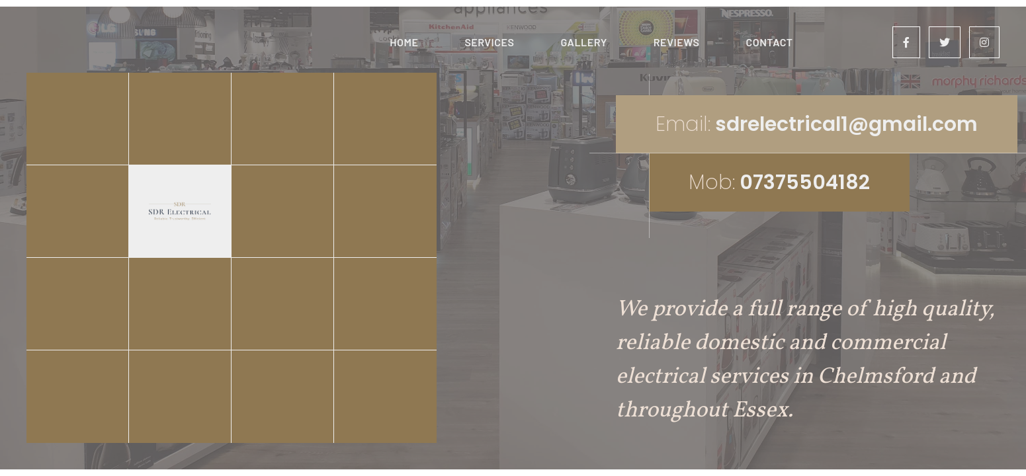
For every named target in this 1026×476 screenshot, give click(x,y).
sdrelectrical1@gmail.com (846, 124)
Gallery (583, 42)
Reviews (677, 42)
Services (489, 42)
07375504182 (805, 182)
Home (404, 42)
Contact (769, 42)
